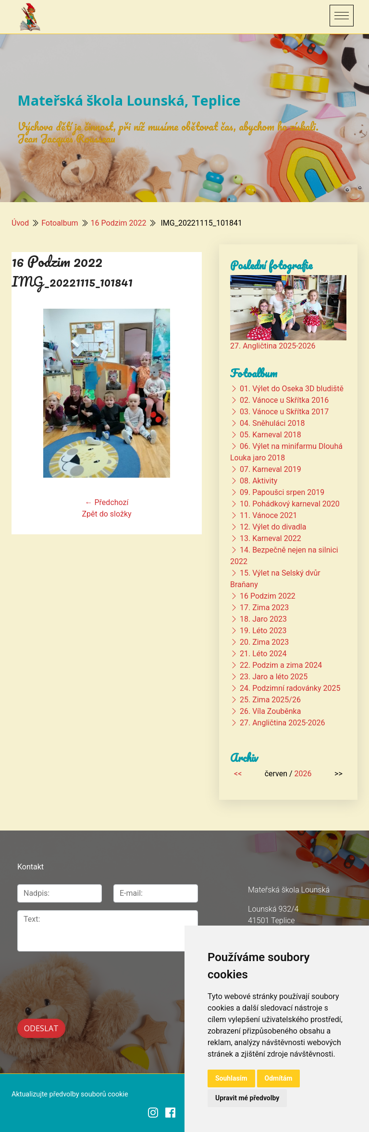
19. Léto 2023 (263, 630)
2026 (303, 773)
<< (238, 773)
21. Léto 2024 (263, 653)
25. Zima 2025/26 (270, 699)
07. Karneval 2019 (270, 469)
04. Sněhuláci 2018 (272, 423)
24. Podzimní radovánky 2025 (290, 688)
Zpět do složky (106, 513)
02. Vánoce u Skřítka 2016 (284, 400)
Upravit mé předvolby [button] (247, 1098)
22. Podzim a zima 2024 (281, 665)
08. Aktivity (258, 480)
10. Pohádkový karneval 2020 (290, 503)
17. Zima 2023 (264, 607)
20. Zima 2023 (264, 642)
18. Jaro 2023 (263, 619)
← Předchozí (107, 502)
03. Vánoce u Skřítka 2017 (284, 411)
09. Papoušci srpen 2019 (282, 492)
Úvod (20, 223)
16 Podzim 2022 (119, 223)
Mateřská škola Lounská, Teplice (129, 100)
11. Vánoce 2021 (268, 515)
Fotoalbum (59, 223)
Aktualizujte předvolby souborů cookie (70, 1093)
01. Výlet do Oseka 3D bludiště (292, 388)
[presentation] (68, 974)
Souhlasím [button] (231, 1078)
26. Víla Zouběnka (270, 711)
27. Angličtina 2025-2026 (273, 345)
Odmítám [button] (279, 1078)
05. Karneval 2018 (270, 434)
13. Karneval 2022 (270, 538)
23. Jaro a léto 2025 (274, 676)
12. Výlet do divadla (273, 526)
